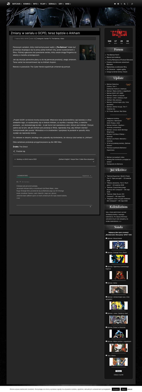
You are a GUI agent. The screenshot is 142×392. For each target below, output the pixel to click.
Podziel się (20, 151)
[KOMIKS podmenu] (30, 3)
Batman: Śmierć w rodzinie (115, 95)
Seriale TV (47, 38)
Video (62, 38)
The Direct (23, 147)
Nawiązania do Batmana (115, 164)
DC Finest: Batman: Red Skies (116, 111)
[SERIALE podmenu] (56, 3)
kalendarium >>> (115, 221)
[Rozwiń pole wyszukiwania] (132, 4)
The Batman (56, 38)
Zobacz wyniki (118, 375)
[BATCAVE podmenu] (21, 3)
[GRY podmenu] (63, 3)
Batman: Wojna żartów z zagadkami (118, 91)
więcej (129, 389)
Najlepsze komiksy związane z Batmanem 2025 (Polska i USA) (114, 121)
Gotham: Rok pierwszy (114, 100)
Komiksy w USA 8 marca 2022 (27, 159)
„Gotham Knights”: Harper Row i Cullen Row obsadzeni (76, 159)
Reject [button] (124, 389)
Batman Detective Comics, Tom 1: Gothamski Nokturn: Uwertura (116, 86)
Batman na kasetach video (115, 157)
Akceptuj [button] (116, 389)
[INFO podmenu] (38, 3)
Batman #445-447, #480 (115, 93)
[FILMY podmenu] (46, 3)
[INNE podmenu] (70, 3)
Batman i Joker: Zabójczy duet (117, 98)
